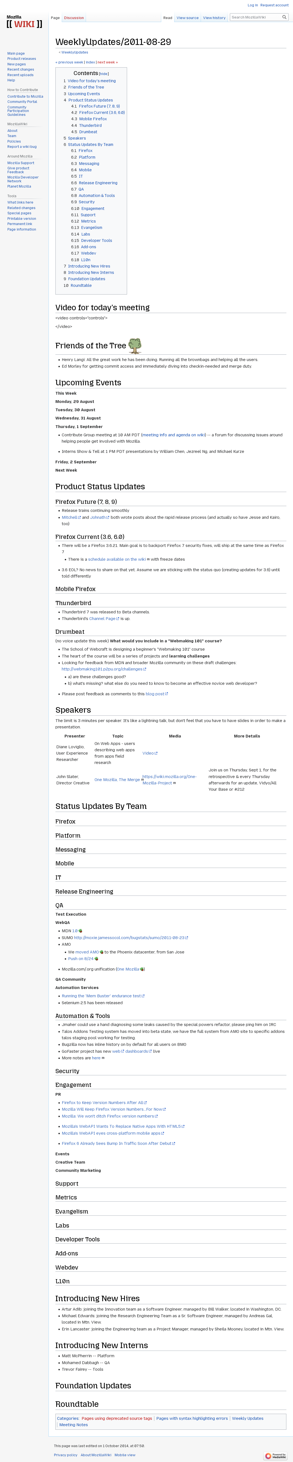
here (96, 1057)
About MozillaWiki (96, 1455)
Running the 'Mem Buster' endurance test (101, 995)
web (116, 1051)
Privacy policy (65, 1455)
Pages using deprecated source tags (117, 1418)
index (90, 62)
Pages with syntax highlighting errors (192, 1418)
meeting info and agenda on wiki (174, 434)
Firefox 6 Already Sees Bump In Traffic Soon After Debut (116, 1143)
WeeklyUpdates (74, 52)
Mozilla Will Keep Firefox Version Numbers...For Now (112, 1109)
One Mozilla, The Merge (117, 779)
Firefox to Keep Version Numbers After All (102, 1102)
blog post (155, 693)
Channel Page (102, 618)
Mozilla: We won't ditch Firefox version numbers (108, 1116)
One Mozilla (128, 969)
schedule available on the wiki (117, 559)
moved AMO (87, 952)
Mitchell (69, 517)
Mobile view (125, 1455)
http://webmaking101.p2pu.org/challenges (102, 669)
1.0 (75, 930)
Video (148, 753)
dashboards (136, 1051)
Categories (68, 1418)
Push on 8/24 (81, 958)
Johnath (98, 517)
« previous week (69, 62)
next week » (108, 62)
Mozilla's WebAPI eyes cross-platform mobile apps (111, 1133)
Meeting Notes (73, 1424)
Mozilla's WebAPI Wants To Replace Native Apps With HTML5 (121, 1126)
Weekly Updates (248, 1418)
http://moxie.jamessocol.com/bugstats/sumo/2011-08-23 (129, 937)
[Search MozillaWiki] (259, 17)
